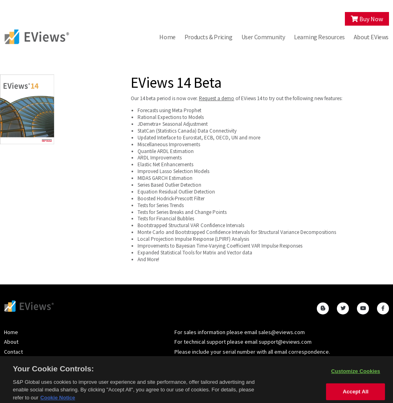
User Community (263, 37)
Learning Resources (319, 37)
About (11, 341)
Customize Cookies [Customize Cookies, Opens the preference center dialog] (355, 374)
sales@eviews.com (281, 332)
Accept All (356, 394)
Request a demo (216, 98)
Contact (13, 351)
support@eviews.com (285, 341)
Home (167, 37)
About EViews (371, 37)
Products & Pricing (208, 37)
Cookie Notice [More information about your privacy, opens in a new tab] (58, 400)
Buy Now (367, 19)
